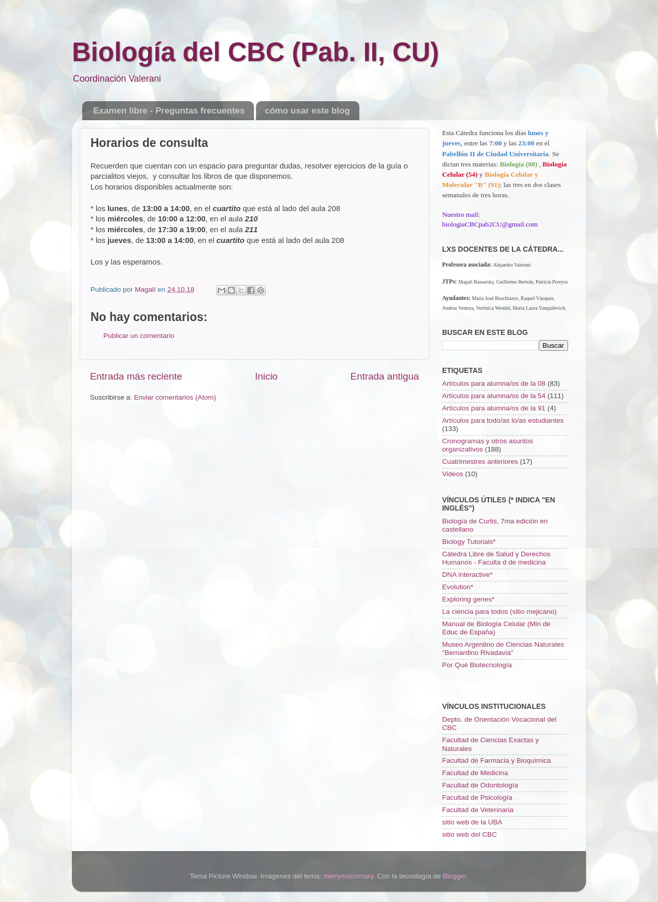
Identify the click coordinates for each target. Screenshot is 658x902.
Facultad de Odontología (480, 785)
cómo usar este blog (307, 111)
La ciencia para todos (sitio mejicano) (499, 611)
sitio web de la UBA (472, 822)
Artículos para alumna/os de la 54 (493, 396)
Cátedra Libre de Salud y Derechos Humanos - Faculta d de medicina (496, 558)
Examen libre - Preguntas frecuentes (169, 111)
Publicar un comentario (138, 336)
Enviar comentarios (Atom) (175, 397)
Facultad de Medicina (475, 773)
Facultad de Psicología (477, 797)
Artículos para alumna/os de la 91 (493, 408)
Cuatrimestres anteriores (480, 461)
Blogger (454, 876)
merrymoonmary (348, 876)
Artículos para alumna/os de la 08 (493, 383)
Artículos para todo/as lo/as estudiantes (502, 420)
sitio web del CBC (469, 834)
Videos (452, 474)
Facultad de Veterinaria (478, 810)
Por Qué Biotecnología (477, 665)
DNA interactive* (467, 574)
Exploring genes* (468, 599)
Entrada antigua (385, 376)
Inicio (266, 376)
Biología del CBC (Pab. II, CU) (255, 52)
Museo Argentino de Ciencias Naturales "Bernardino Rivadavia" (503, 648)
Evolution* (457, 587)
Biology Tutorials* (469, 542)
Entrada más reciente (136, 376)
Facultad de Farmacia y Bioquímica (496, 760)
